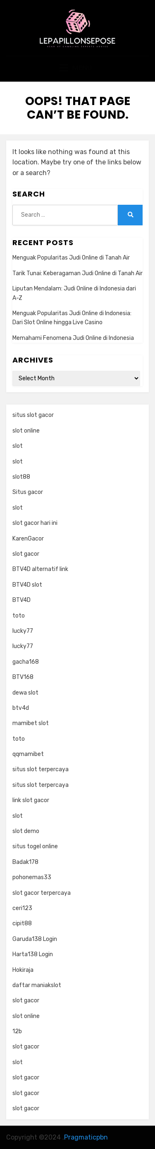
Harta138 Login (32, 954)
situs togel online (35, 846)
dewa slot (25, 692)
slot (17, 445)
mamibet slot (30, 723)
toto (18, 615)
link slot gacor (30, 800)
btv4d (20, 707)
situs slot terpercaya (40, 769)
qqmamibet (28, 754)
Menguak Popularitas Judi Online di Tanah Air (71, 257)
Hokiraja (22, 969)
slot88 (21, 476)
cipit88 (22, 923)
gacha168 (25, 661)
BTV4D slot (27, 584)
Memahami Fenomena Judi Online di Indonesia (73, 338)
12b (17, 1031)
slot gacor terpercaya (41, 892)
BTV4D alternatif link (40, 569)
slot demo (25, 831)
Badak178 (25, 862)
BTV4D (21, 600)
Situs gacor (27, 492)
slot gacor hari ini (34, 523)
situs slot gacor (33, 415)
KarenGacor (28, 538)
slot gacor (25, 553)
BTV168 (22, 677)
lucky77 (22, 630)
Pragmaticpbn (86, 1137)
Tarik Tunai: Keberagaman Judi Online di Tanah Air (77, 273)
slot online (26, 430)
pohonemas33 (31, 877)
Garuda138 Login (34, 939)
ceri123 (22, 908)
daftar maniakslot (36, 985)
